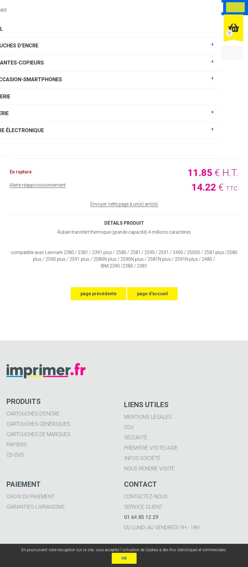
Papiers (16, 445)
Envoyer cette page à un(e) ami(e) (124, 204)
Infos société (142, 458)
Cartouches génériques (38, 424)
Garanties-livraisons (35, 507)
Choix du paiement (30, 497)
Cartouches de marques (38, 434)
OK (124, 558)
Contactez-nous (146, 497)
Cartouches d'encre (32, 414)
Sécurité (135, 438)
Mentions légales (148, 417)
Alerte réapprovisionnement (38, 185)
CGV (129, 427)
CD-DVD (15, 455)
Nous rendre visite (149, 468)
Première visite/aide (151, 448)
